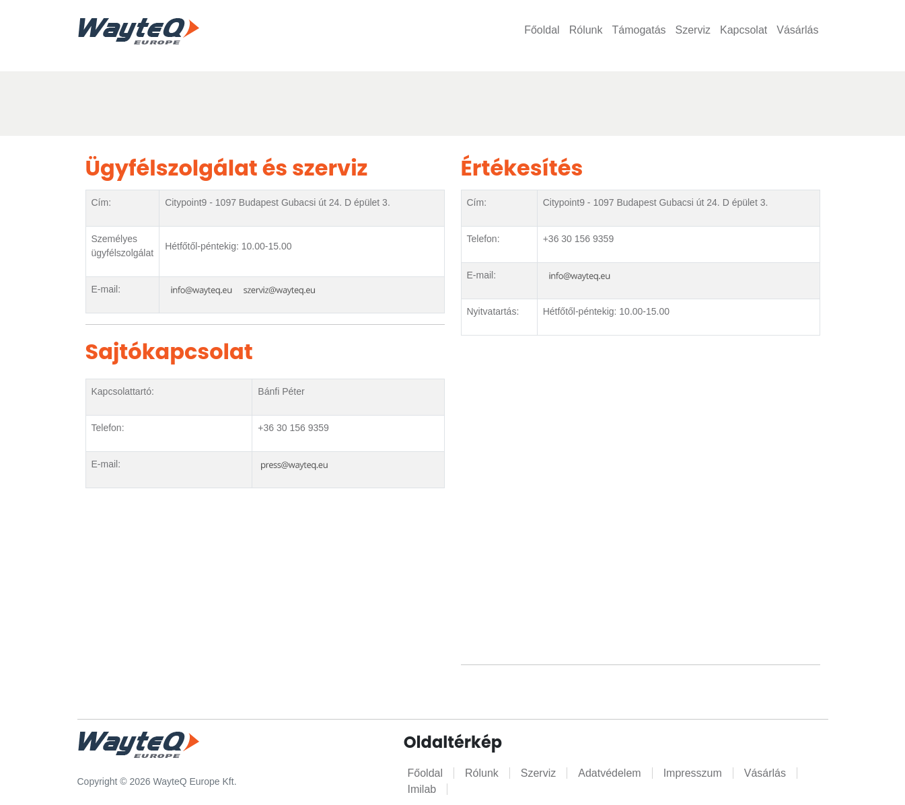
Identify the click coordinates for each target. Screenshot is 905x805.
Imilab (422, 789)
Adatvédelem (609, 773)
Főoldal (541, 30)
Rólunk (586, 30)
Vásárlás (797, 30)
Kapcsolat (743, 30)
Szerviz (693, 30)
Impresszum (692, 773)
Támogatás (638, 30)
